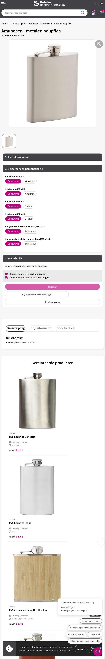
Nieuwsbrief (60, 571)
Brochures (6, 620)
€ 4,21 (16, 434)
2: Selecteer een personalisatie (24, 169)
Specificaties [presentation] (63, 327)
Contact (5, 611)
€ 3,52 (62, 434)
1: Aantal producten (17, 157)
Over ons (58, 566)
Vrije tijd (19, 23)
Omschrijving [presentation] (15, 327)
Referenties (7, 625)
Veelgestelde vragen (64, 575)
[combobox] (44, 12)
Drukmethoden (61, 580)
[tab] (15, 328)
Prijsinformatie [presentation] (39, 327)
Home (4, 23)
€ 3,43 (16, 505)
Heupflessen (32, 23)
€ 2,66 (62, 505)
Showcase (6, 615)
